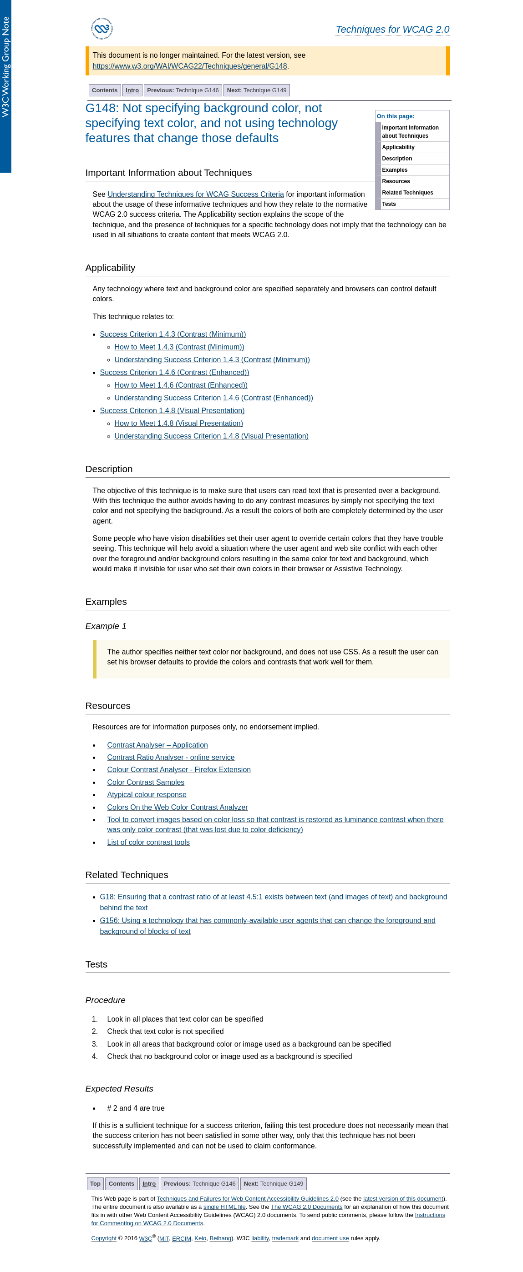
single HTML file (224, 1206)
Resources (396, 181)
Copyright (104, 1238)
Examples (395, 170)
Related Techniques (407, 193)
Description (397, 158)
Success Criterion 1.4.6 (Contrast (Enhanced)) (174, 372)
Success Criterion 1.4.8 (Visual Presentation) (172, 410)
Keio (200, 1238)
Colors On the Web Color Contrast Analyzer (177, 807)
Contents (104, 90)
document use (330, 1238)
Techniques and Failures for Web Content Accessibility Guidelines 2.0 (248, 1198)
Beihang (221, 1238)
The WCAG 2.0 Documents (307, 1206)
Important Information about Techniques (410, 132)
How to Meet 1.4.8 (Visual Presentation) (179, 423)
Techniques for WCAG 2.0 (392, 29)
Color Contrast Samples (146, 782)
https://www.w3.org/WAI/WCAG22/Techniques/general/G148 (190, 66)
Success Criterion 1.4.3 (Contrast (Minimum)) (173, 334)
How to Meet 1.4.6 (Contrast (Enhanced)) (181, 385)
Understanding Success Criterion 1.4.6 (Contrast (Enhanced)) (214, 398)
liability (260, 1238)
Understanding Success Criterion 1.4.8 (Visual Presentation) (212, 436)
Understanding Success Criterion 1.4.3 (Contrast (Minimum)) (212, 360)
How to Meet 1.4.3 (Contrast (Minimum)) (179, 347)
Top (95, 1183)
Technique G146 (183, 90)
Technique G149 (257, 90)
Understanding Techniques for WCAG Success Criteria (195, 194)
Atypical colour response (147, 794)
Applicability (398, 147)
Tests (389, 204)
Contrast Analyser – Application (157, 745)
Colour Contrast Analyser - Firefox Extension (179, 769)
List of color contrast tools (148, 842)
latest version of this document (403, 1198)
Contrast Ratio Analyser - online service (171, 757)
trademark (285, 1238)
